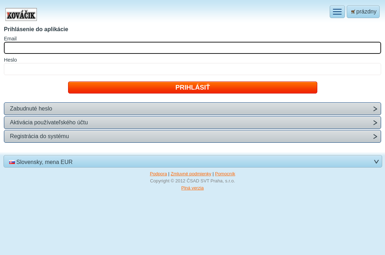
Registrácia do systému (39, 136)
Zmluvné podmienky (191, 173)
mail (10, 38)
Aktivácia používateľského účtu (49, 122)
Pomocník (225, 173)
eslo (10, 60)
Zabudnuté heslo (31, 109)
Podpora (158, 173)
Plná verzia (192, 188)
